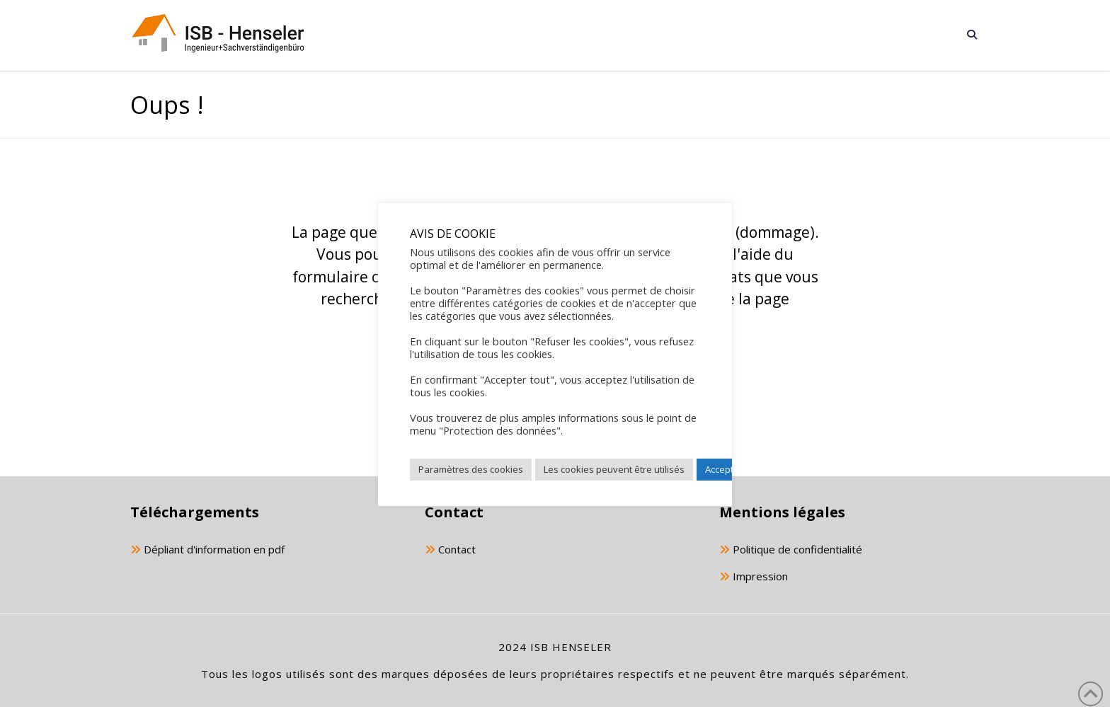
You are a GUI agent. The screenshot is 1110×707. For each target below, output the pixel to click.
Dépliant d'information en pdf (207, 550)
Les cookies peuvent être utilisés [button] (614, 469)
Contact (450, 550)
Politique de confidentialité (790, 550)
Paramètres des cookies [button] (470, 469)
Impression (753, 577)
